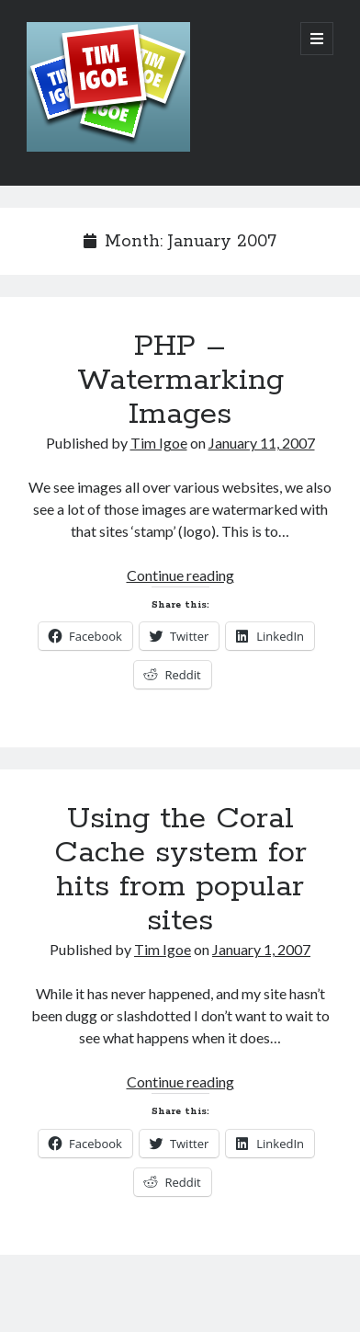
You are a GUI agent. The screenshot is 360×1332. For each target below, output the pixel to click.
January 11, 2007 (261, 442)
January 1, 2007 (261, 949)
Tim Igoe (158, 442)
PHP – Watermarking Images (180, 380)
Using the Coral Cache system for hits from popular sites (180, 870)
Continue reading (180, 575)
